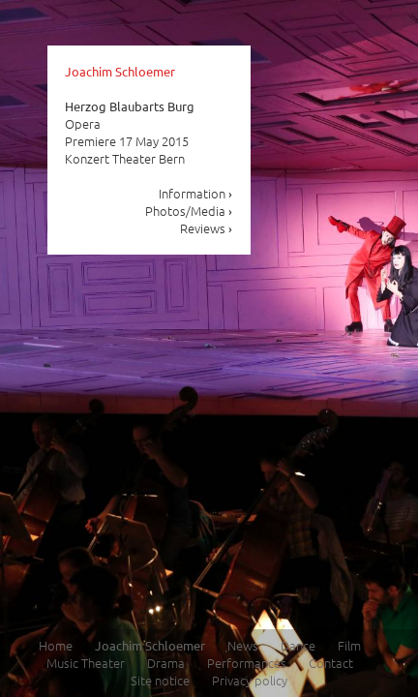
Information (196, 193)
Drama (166, 662)
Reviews (206, 228)
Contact (331, 662)
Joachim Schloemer (120, 71)
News (242, 645)
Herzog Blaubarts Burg (129, 106)
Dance (298, 645)
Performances (246, 662)
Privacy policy (249, 680)
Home (56, 645)
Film (349, 645)
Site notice (160, 680)
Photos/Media (189, 210)
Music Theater (85, 662)
